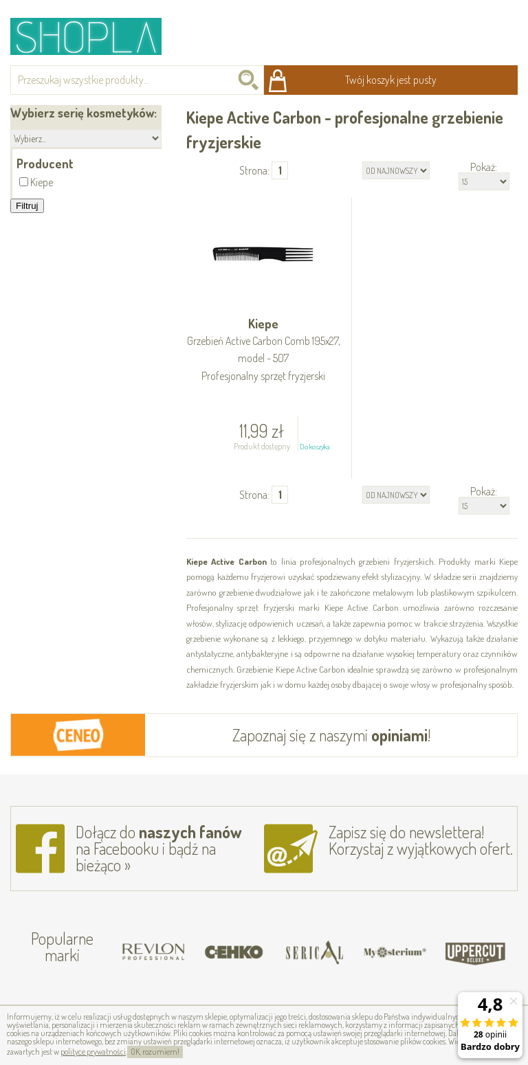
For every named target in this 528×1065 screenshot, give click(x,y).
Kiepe (263, 350)
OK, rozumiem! (155, 1051)
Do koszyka (314, 446)
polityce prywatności (93, 1051)
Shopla (95, 36)
